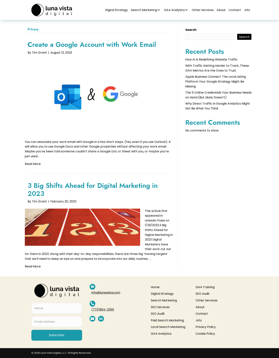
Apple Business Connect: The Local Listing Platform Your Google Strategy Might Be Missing (215, 81)
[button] (159, 10)
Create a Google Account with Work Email (92, 44)
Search (191, 30)
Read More (33, 164)
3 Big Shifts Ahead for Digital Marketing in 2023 (93, 190)
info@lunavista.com (111, 287)
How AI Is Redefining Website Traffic (211, 59)
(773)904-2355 (108, 298)
